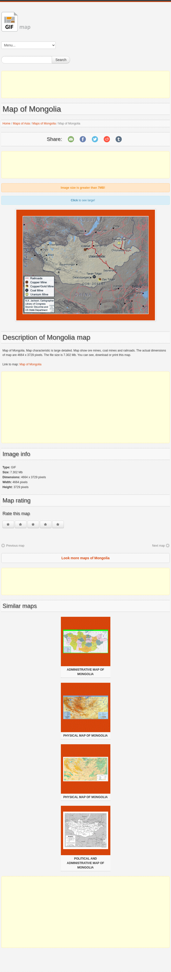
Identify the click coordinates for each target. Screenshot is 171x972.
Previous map (15, 545)
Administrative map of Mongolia (85, 672)
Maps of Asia (21, 123)
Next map (158, 545)
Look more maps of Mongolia (85, 558)
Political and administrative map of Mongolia (85, 863)
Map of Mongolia (31, 364)
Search (60, 60)
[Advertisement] (85, 84)
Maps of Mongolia (44, 123)
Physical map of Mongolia (85, 735)
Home (6, 123)
